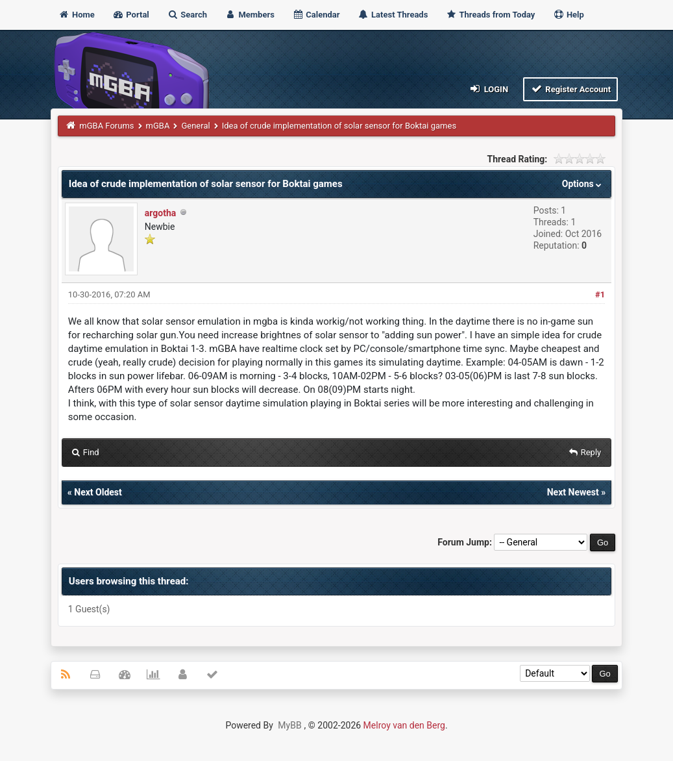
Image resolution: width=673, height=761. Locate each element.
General (195, 126)
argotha (160, 213)
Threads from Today (490, 14)
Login (488, 88)
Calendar (315, 14)
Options (583, 184)
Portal (130, 14)
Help (568, 14)
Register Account (570, 88)
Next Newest (573, 492)
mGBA (158, 126)
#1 (600, 294)
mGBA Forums (106, 126)
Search (187, 14)
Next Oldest (98, 492)
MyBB (289, 725)
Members (250, 14)
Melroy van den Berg (404, 725)
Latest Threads (393, 14)
